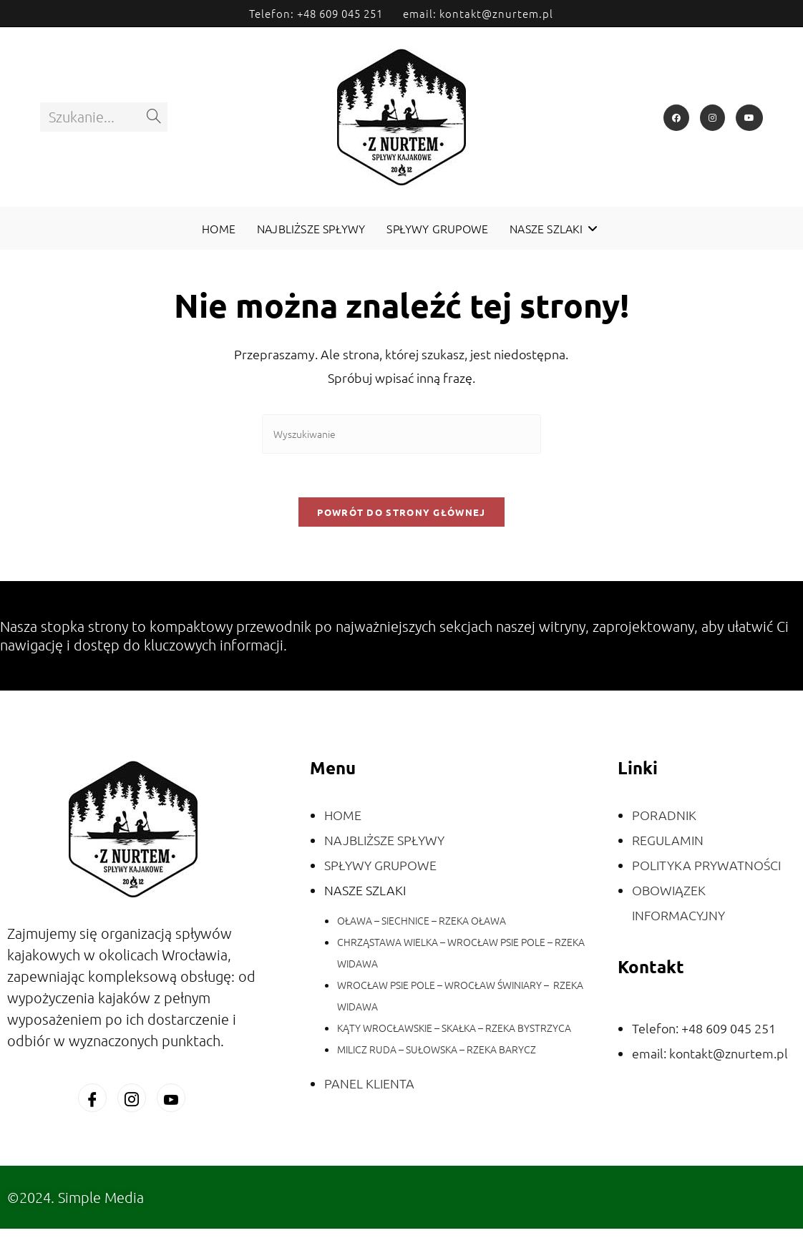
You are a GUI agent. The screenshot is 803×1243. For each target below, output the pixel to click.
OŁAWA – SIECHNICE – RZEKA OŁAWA (421, 920)
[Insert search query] (401, 434)
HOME (342, 814)
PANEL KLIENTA (369, 1083)
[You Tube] (171, 1097)
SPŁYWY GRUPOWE (380, 865)
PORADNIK (664, 814)
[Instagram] (712, 117)
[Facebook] (676, 117)
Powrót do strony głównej (401, 512)
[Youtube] (749, 117)
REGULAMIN (668, 840)
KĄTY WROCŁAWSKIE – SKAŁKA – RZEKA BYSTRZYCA (454, 1027)
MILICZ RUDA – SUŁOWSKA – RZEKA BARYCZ (436, 1049)
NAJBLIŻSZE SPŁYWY (384, 840)
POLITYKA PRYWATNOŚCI (706, 865)
